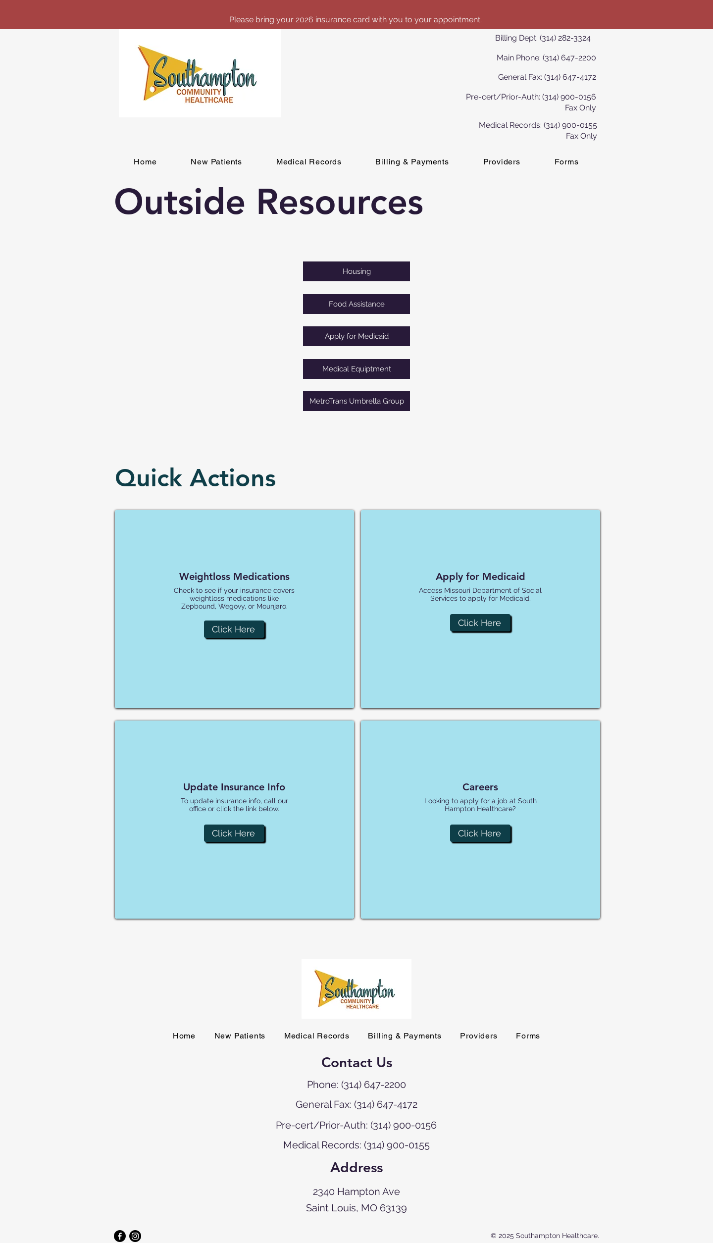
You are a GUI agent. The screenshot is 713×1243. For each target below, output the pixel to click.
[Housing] (356, 271)
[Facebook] (120, 1236)
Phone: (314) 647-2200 (356, 1084)
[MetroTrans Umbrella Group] (356, 401)
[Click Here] (234, 629)
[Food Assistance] (356, 304)
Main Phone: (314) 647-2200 (546, 57)
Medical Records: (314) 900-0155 (356, 1145)
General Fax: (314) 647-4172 (547, 77)
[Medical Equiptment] (356, 369)
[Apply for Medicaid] (356, 336)
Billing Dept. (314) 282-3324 (543, 38)
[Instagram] (135, 1236)
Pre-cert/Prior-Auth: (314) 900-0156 (356, 1125)
